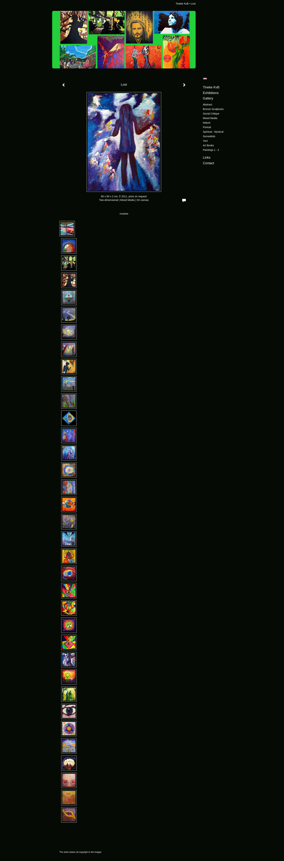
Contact (208, 163)
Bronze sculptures (213, 109)
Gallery (208, 98)
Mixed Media (210, 118)
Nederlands (205, 78)
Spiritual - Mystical (213, 131)
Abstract (207, 104)
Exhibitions (211, 93)
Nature (206, 122)
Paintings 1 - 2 (211, 149)
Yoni (205, 140)
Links (206, 157)
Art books (208, 145)
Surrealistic (209, 136)
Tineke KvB (182, 3)
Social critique (211, 113)
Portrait (207, 127)
